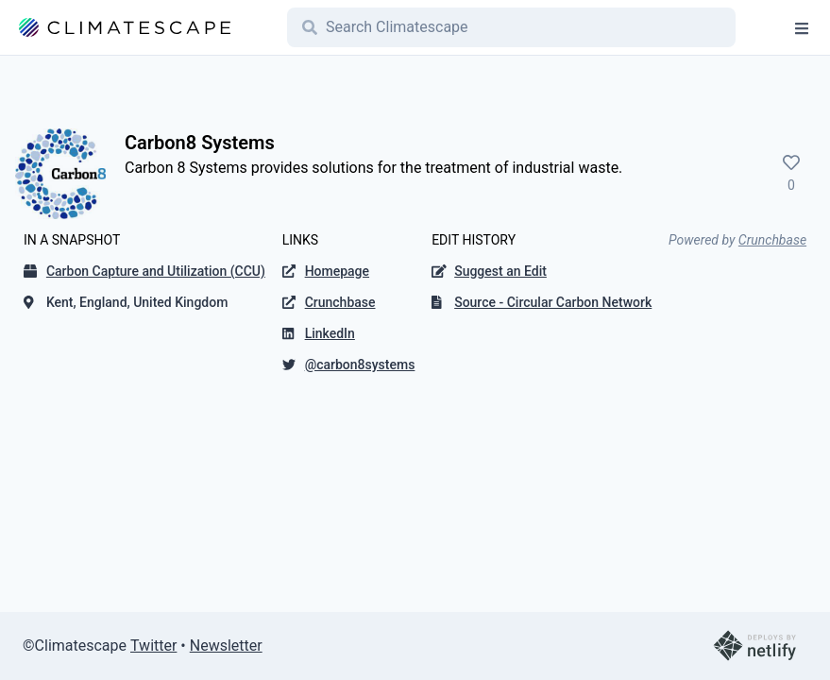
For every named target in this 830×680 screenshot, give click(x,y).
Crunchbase (772, 239)
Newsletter (226, 645)
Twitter (153, 645)
